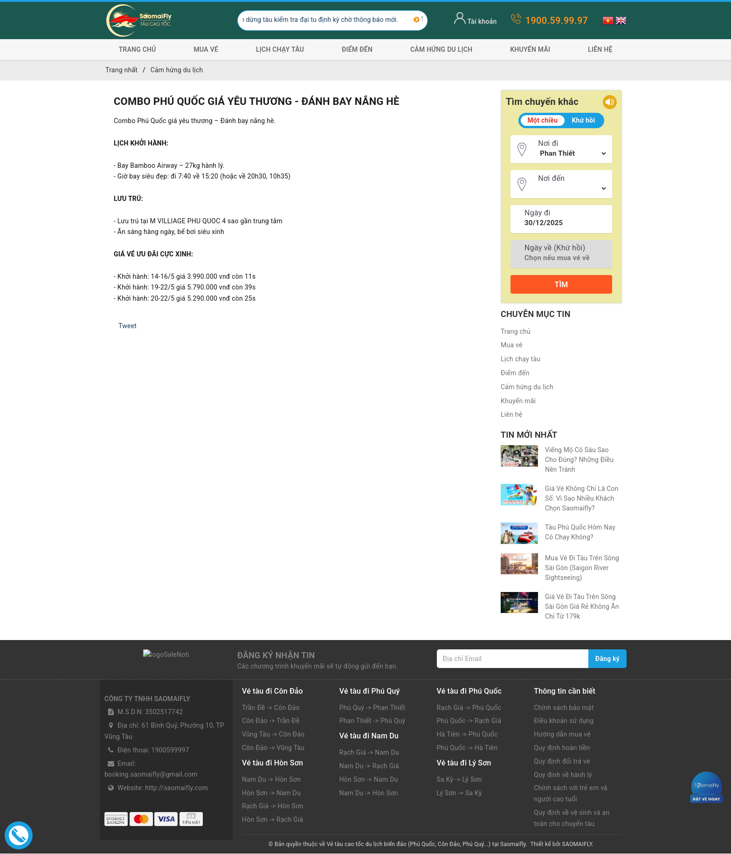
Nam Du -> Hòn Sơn (271, 780)
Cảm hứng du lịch (441, 49)
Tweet (127, 326)
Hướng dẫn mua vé (562, 734)
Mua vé (206, 49)
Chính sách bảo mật (563, 708)
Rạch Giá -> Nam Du (369, 753)
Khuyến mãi (530, 49)
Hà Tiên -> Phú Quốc (467, 734)
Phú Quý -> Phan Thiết (372, 708)
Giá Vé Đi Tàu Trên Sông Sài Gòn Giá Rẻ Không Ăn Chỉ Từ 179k (582, 606)
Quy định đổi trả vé (562, 761)
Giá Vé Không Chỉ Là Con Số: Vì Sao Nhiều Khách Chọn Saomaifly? (582, 498)
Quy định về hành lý (563, 775)
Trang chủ (137, 49)
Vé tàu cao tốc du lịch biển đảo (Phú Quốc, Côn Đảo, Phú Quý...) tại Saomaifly (426, 844)
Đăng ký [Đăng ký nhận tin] (607, 658)
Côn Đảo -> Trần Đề (271, 721)
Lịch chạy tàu (280, 49)
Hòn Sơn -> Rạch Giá (272, 820)
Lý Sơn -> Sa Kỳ (459, 793)
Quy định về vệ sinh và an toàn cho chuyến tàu (571, 818)
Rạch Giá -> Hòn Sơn (272, 806)
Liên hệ (600, 49)
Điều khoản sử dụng (563, 721)
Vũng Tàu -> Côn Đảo (273, 734)
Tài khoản (475, 21)
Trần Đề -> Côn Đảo (271, 708)
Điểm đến (357, 49)
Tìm (561, 284)
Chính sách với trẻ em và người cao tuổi (570, 794)
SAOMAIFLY (577, 844)
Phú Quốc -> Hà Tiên (467, 748)
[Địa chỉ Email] (513, 658)
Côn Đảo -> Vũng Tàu (273, 748)
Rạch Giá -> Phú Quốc (469, 708)
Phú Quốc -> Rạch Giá (469, 721)
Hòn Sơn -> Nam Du (271, 793)
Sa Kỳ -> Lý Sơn (459, 780)
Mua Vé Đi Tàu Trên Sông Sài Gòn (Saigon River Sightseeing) (582, 567)
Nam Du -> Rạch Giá (369, 766)
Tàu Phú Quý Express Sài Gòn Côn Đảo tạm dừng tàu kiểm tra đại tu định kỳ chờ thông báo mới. (263, 19)
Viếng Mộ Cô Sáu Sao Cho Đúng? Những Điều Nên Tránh (579, 459)
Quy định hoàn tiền (562, 748)
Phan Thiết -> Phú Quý (372, 721)
